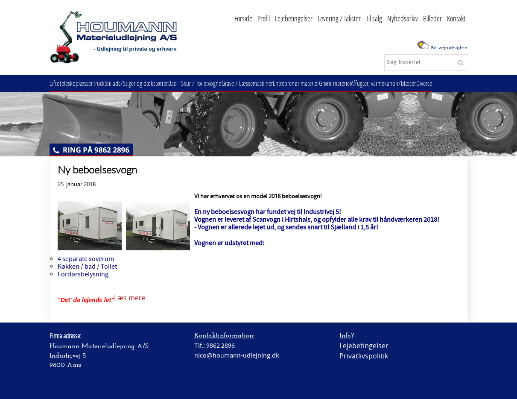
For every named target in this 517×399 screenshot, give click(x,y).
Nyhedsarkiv (402, 18)
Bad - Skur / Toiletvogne (209, 83)
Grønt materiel (359, 83)
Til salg (374, 18)
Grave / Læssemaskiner (264, 83)
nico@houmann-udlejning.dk (236, 355)
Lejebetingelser (294, 18)
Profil (263, 18)
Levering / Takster (339, 18)
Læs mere (130, 297)
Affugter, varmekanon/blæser (410, 83)
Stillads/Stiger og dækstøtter (147, 83)
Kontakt (456, 18)
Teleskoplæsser (81, 83)
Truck (107, 83)
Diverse (454, 83)
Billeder (432, 18)
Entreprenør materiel (316, 83)
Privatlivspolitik (363, 356)
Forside (243, 18)
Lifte (56, 83)
